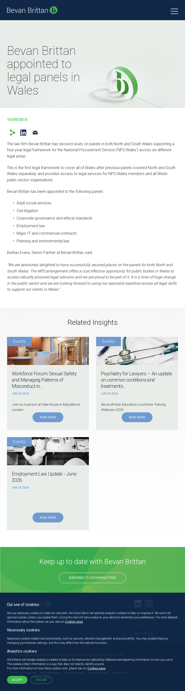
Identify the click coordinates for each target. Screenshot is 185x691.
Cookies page (74, 621)
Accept (17, 680)
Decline (41, 680)
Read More (48, 417)
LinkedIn (23, 133)
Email (35, 133)
